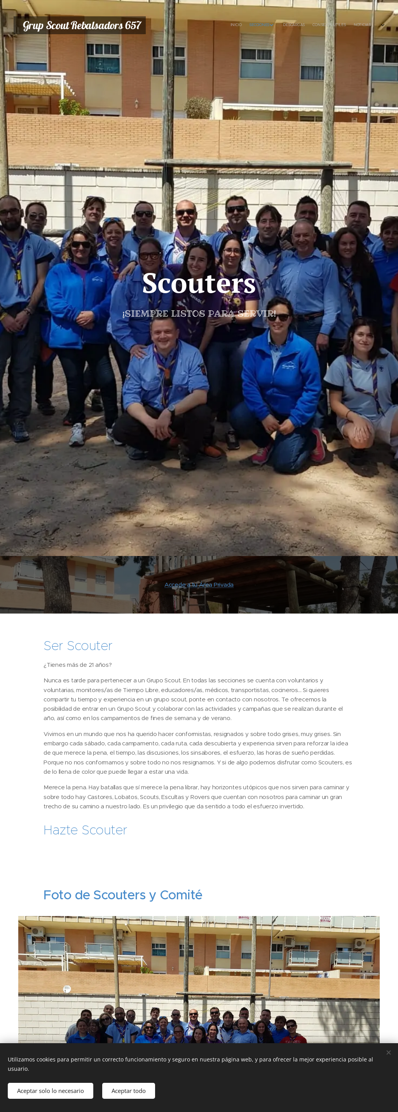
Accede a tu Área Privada (199, 584)
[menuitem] (311, 25)
